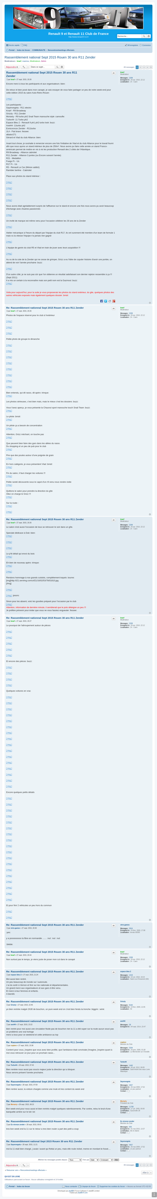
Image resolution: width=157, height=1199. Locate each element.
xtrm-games (125, 925)
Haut (150, 303)
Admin (43, 61)
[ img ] (9, 98)
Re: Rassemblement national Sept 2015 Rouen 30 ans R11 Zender (44, 1141)
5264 (131, 1048)
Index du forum (23, 1186)
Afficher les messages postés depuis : (60, 1160)
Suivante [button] (150, 67)
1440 (131, 1065)
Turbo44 (123, 1062)
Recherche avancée (148, 36)
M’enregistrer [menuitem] (133, 45)
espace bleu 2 (125, 971)
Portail (11, 50)
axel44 (122, 1021)
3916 (131, 928)
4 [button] (147, 67)
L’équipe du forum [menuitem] (88, 1186)
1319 (131, 975)
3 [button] (143, 67)
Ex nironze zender (127, 1121)
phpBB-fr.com (83, 1193)
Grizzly (123, 1001)
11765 (131, 1107)
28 (130, 1025)
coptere (123, 1042)
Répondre (11, 66)
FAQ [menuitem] (25, 45)
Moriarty (123, 1101)
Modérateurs (35, 61)
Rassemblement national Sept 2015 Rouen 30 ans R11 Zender (50, 57)
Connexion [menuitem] (146, 45)
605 (130, 1127)
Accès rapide (14, 45)
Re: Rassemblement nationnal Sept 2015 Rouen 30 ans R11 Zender (45, 307)
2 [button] (140, 67)
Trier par (91, 1160)
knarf (19, 61)
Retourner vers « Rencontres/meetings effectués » (27, 1170)
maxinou (25, 61)
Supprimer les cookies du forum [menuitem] (112, 1186)
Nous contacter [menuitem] (71, 1186)
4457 (131, 1085)
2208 (131, 78)
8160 (131, 1005)
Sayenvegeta (125, 1081)
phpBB (71, 1191)
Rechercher (144, 36)
